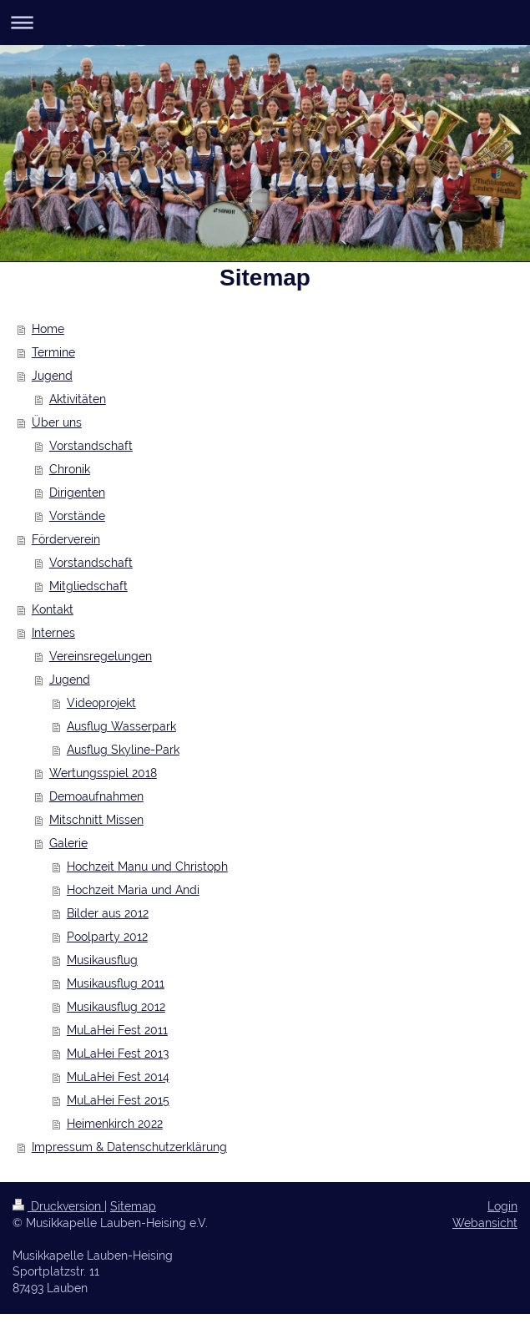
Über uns (57, 422)
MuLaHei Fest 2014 (118, 1077)
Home (48, 329)
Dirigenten (77, 492)
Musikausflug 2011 (115, 983)
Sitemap (133, 1206)
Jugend (52, 375)
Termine (53, 352)
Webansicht (484, 1223)
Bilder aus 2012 (108, 913)
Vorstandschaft (91, 445)
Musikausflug (102, 960)
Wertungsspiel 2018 (103, 773)
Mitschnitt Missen (96, 819)
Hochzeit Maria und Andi (133, 890)
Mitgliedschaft (88, 586)
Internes (53, 632)
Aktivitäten (77, 399)
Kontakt (52, 609)
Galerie (68, 843)
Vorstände (77, 516)
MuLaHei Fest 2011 (117, 1030)
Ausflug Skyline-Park (123, 749)
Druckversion (58, 1206)
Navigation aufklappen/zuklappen (265, 22)
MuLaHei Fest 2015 (118, 1100)
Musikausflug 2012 (116, 1006)
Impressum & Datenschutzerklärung (129, 1147)
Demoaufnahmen (96, 796)
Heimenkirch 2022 (115, 1123)
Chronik (69, 469)
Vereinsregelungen (100, 656)
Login (502, 1206)
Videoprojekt (101, 703)
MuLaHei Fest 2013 (118, 1053)
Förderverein (66, 539)
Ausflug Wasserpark (121, 726)
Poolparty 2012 (107, 936)
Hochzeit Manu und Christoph (147, 866)
